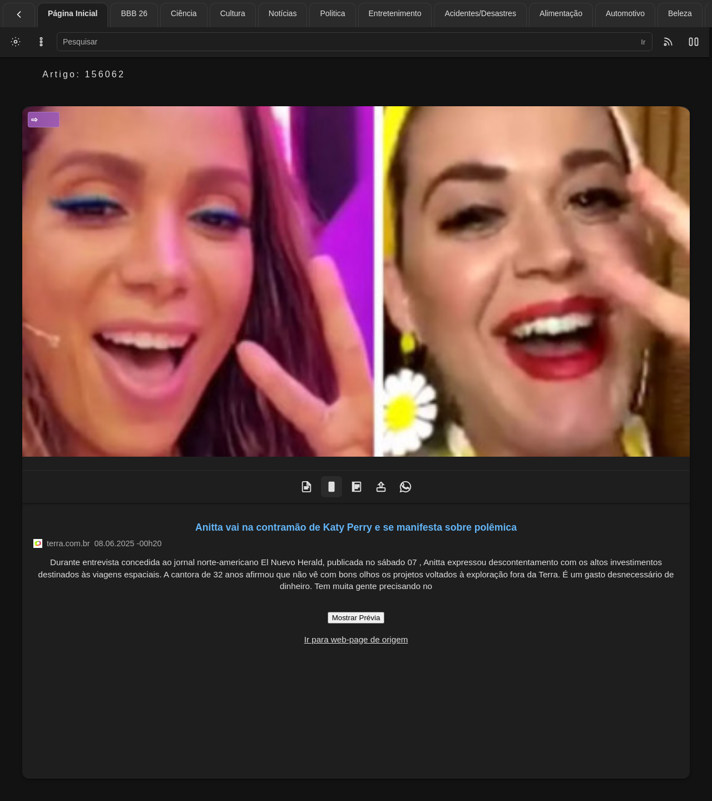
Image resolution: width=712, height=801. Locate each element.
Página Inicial (72, 13)
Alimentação (561, 13)
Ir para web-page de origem (356, 639)
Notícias (283, 13)
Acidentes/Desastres (480, 13)
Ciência (184, 13)
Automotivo (625, 13)
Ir (643, 42)
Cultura (232, 13)
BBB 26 (134, 13)
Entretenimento (395, 13)
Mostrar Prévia (356, 618)
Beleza (680, 13)
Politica (332, 13)
